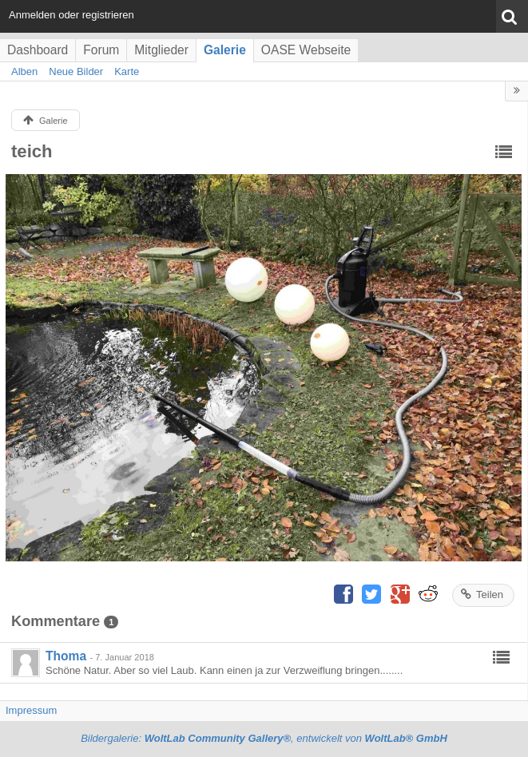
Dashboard (37, 50)
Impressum (31, 710)
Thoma (66, 656)
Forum (101, 50)
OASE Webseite (306, 50)
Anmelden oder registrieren (71, 15)
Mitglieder (161, 50)
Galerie (225, 50)
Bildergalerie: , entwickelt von (264, 738)
